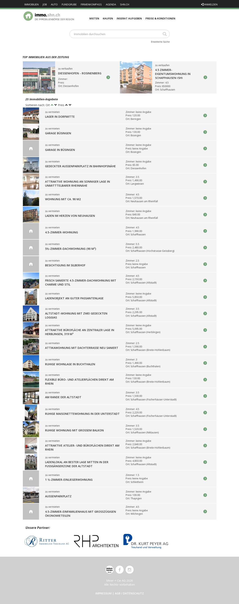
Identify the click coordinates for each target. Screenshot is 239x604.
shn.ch (124, 4)
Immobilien (31, 4)
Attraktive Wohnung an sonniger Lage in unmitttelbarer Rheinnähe (77, 183)
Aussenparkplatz (58, 496)
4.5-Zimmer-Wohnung (61, 232)
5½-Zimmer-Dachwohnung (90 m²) (70, 249)
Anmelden (209, 4)
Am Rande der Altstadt (63, 397)
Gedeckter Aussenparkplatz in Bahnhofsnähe (80, 166)
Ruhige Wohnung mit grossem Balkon (74, 430)
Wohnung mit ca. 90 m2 (63, 199)
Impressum (103, 593)
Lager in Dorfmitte (60, 117)
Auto (54, 4)
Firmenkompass (91, 4)
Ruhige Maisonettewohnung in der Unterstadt (82, 414)
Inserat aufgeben (129, 18)
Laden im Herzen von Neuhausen (70, 216)
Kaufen (108, 18)
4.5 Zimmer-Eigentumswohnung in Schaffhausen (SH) (173, 74)
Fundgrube (69, 4)
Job (45, 4)
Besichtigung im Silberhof (65, 265)
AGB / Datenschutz (129, 593)
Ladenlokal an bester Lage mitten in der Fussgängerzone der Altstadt (76, 464)
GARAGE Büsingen (58, 133)
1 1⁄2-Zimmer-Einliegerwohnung (69, 480)
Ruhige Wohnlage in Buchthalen (70, 364)
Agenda (111, 4)
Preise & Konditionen (160, 18)
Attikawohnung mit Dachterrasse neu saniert (81, 348)
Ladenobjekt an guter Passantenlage (74, 298)
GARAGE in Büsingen (60, 150)
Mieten (94, 18)
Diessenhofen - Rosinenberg (79, 73)
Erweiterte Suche (160, 41)
